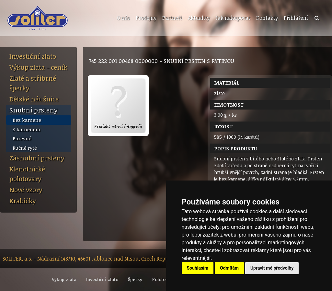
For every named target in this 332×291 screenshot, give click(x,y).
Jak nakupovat (232, 17)
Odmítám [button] (229, 268)
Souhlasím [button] (198, 268)
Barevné (22, 138)
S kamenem (26, 129)
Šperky (135, 279)
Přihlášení (296, 17)
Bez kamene (27, 120)
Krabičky (22, 200)
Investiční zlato (32, 56)
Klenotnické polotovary (27, 173)
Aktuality (199, 17)
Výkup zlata (64, 279)
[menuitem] (122, 18)
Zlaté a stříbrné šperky (32, 83)
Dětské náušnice (34, 98)
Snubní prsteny (33, 109)
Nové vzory (25, 189)
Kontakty (267, 17)
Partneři (172, 17)
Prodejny (146, 17)
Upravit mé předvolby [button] (271, 268)
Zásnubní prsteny (36, 157)
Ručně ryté (25, 148)
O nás (123, 17)
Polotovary (163, 279)
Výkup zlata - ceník (38, 67)
